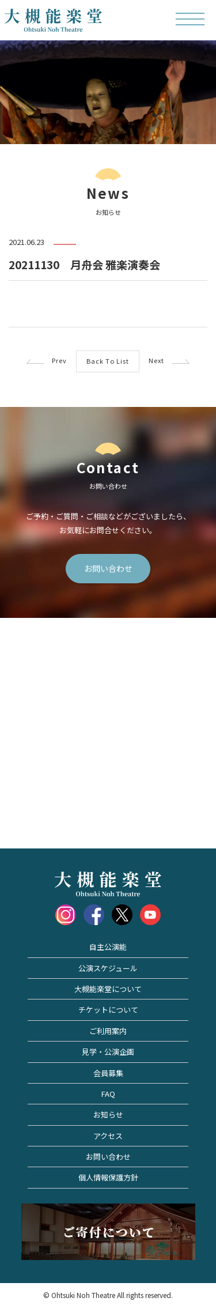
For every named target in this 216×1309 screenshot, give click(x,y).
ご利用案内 (108, 1030)
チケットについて (108, 1009)
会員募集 (108, 1072)
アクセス (108, 1135)
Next (169, 360)
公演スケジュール (108, 968)
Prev (46, 360)
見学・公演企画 (108, 1051)
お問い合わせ (108, 568)
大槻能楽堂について (108, 988)
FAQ (108, 1093)
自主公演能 (108, 946)
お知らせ (108, 1114)
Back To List (107, 360)
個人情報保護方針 (108, 1177)
